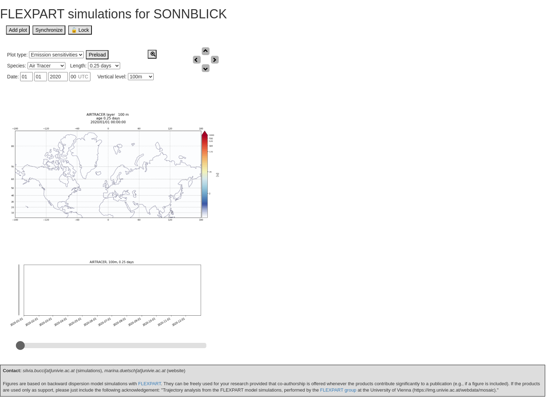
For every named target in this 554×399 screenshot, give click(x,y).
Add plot (18, 30)
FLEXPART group (338, 390)
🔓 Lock (80, 30)
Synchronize (49, 30)
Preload (97, 55)
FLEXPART (149, 383)
